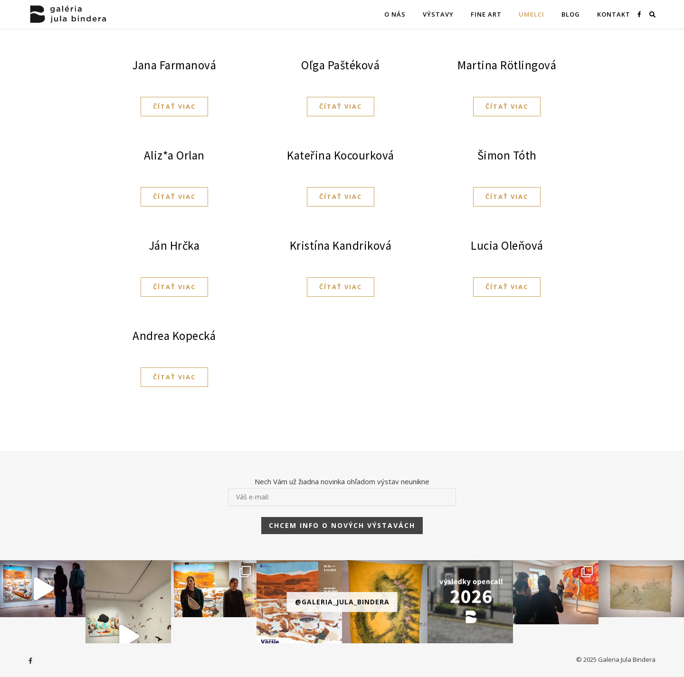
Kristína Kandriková (341, 245)
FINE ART (486, 14)
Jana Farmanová (174, 65)
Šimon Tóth (507, 155)
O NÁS (395, 14)
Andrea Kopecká (174, 335)
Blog (570, 14)
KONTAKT (613, 14)
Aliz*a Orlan (174, 155)
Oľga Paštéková (340, 65)
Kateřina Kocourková (340, 155)
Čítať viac (174, 106)
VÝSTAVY (438, 14)
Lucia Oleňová (507, 245)
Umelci (531, 14)
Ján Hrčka (174, 245)
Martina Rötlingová (506, 65)
